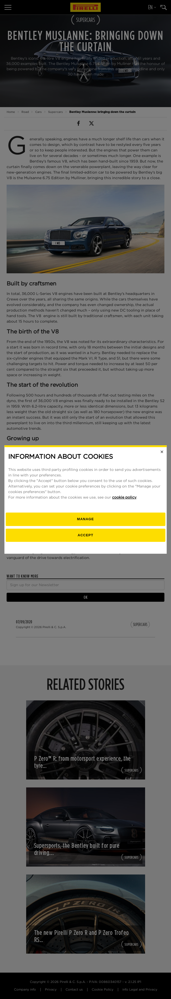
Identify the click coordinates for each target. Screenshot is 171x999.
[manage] (85, 519)
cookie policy (124, 497)
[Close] (162, 452)
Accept (85, 535)
